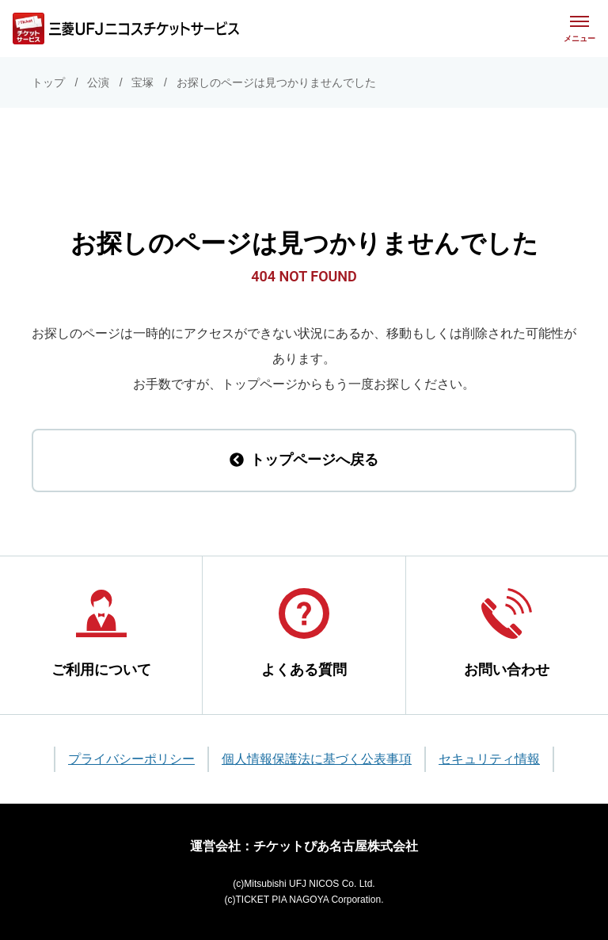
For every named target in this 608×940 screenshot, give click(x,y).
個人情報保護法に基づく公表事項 (317, 759)
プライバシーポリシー (131, 759)
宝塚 (142, 82)
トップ (48, 82)
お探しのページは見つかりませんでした (276, 82)
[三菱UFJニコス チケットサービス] (126, 28)
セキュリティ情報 (489, 759)
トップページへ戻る (304, 460)
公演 (98, 82)
